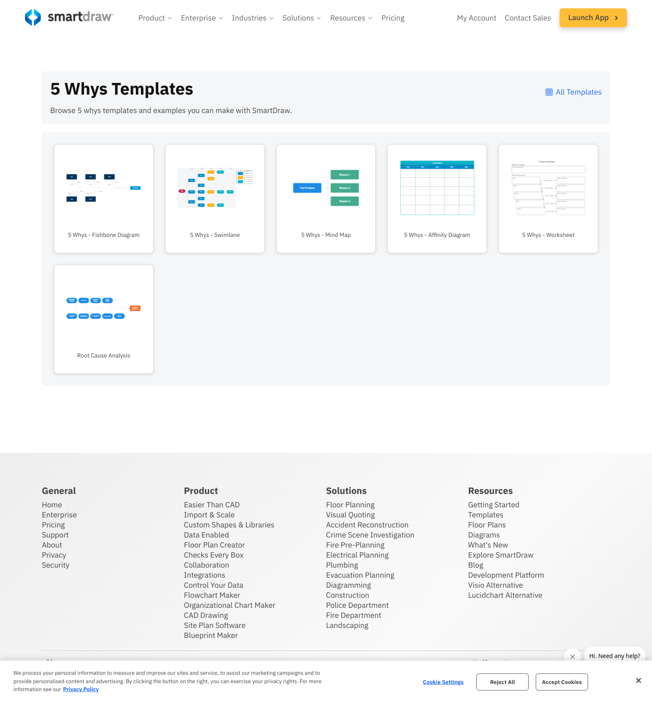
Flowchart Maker (212, 595)
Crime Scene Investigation (370, 535)
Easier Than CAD (212, 504)
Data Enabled (206, 535)
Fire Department (353, 615)
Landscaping (347, 625)
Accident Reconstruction (367, 525)
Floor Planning (350, 504)
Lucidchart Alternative (505, 595)
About (52, 545)
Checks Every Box (214, 555)
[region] (326, 681)
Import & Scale (209, 514)
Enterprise (59, 514)
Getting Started (493, 504)
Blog (475, 565)
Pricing (53, 525)
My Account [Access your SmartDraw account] (476, 18)
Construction (347, 595)
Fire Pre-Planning (355, 545)
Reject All (502, 681)
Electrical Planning (357, 555)
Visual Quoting (350, 514)
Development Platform (506, 575)
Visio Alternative (495, 585)
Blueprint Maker (211, 635)
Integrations (204, 575)
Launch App (593, 17)
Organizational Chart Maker (230, 605)
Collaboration (206, 565)
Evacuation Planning (360, 575)
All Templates (573, 92)
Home (52, 504)
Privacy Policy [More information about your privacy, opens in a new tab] (81, 689)
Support (55, 535)
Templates (486, 514)
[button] (155, 18)
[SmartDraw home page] (69, 17)
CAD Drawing (206, 615)
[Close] (638, 680)
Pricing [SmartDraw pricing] (392, 18)
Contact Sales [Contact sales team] (528, 18)
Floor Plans (487, 525)
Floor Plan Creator (214, 545)
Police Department (357, 605)
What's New (488, 545)
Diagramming (348, 585)
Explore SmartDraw (500, 555)
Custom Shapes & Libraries (229, 525)
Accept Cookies (562, 681)
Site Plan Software (214, 625)
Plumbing (342, 565)
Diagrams (484, 535)
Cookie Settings (443, 681)
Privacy (54, 555)
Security (55, 565)
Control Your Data (213, 585)
